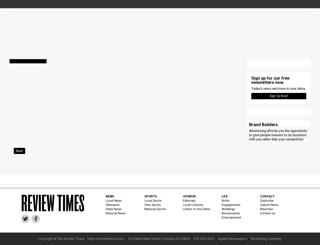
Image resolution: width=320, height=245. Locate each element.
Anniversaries (231, 213)
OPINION (189, 196)
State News (114, 209)
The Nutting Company (266, 239)
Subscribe (267, 201)
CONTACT (267, 196)
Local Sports (153, 201)
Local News (114, 201)
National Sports (155, 209)
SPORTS (150, 196)
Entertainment (231, 217)
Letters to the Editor (196, 209)
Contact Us (267, 213)
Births (225, 201)
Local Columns (193, 205)
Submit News (269, 205)
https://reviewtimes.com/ (106, 239)
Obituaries (112, 205)
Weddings (228, 209)
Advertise (266, 209)
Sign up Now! (279, 96)
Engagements (231, 205)
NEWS (110, 196)
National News (116, 213)
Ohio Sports (152, 205)
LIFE (225, 196)
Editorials (189, 201)
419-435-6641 (204, 239)
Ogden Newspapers (232, 239)
